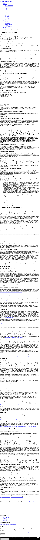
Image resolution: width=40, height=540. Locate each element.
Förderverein (5, 519)
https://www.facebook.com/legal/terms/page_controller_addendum (11, 497)
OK (38, 537)
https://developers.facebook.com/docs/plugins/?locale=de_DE (11, 292)
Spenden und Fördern (6, 517)
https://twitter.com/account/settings (6, 323)
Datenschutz (5, 508)
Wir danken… (5, 520)
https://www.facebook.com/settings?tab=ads (20, 499)
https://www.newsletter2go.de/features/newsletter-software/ (10, 404)
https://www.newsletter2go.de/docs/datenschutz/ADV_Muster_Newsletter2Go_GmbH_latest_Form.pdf (18, 426)
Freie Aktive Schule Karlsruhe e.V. (6, 1)
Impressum (4, 507)
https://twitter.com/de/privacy (8, 317)
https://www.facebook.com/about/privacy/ (29, 501)
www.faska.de (18, 535)
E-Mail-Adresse (3, 530)
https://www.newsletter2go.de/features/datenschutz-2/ (9, 419)
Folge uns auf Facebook (11, 524)
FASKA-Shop (5, 518)
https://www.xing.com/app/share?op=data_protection (14, 337)
